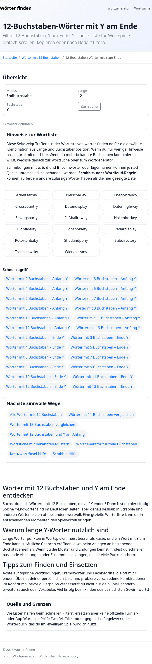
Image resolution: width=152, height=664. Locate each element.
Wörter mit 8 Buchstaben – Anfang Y (37, 308)
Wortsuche (142, 8)
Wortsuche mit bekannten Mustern (39, 444)
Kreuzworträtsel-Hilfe (28, 453)
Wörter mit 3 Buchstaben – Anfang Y (105, 278)
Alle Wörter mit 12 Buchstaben (36, 414)
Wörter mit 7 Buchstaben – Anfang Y (105, 298)
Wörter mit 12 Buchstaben (41, 57)
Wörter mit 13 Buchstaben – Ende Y (103, 386)
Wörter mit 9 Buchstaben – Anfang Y (105, 308)
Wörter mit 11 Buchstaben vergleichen (101, 414)
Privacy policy (68, 656)
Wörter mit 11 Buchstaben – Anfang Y (108, 317)
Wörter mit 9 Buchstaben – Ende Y (99, 366)
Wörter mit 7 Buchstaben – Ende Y (99, 357)
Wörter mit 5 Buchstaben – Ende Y (99, 347)
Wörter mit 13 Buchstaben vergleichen (42, 424)
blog (6, 656)
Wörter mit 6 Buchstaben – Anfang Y (37, 298)
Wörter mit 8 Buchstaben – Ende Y (35, 366)
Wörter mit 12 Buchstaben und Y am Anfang (47, 434)
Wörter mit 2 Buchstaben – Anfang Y (37, 278)
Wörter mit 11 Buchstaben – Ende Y (103, 376)
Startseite (10, 57)
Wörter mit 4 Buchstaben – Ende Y (35, 347)
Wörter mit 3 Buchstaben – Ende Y (99, 337)
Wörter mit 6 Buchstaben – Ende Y (35, 357)
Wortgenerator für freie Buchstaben (106, 444)
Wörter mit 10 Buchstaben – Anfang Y (38, 317)
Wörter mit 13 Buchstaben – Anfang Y (108, 327)
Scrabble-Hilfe (64, 453)
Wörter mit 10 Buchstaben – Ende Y (36, 376)
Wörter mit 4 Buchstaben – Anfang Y (37, 288)
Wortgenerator (119, 8)
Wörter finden (15, 8)
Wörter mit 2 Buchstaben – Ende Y (35, 337)
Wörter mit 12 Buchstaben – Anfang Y (38, 327)
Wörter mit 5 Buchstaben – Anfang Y (105, 288)
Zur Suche (89, 106)
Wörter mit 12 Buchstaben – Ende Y (36, 386)
